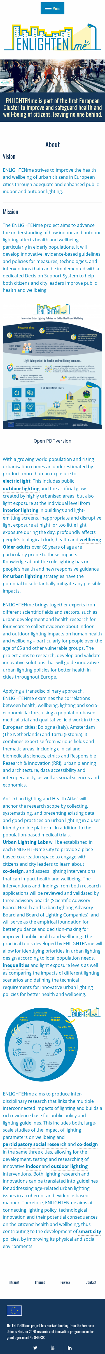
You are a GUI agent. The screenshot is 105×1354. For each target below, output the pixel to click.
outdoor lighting (21, 488)
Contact (91, 1282)
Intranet (14, 1282)
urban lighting (26, 576)
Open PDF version (52, 441)
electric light (17, 481)
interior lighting (20, 510)
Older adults (17, 547)
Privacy (65, 1282)
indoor (33, 1166)
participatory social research (35, 1144)
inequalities (16, 965)
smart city (89, 1231)
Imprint (40, 1282)
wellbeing (90, 539)
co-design (13, 871)
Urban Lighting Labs (25, 842)
